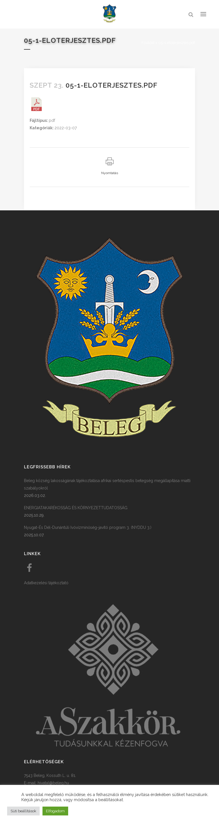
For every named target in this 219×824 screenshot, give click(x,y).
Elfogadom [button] (55, 811)
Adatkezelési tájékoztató (46, 583)
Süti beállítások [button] (23, 811)
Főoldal (148, 43)
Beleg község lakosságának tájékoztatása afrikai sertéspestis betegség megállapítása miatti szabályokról (107, 484)
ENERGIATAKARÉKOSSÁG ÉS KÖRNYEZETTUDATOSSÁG (75, 507)
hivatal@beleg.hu (53, 783)
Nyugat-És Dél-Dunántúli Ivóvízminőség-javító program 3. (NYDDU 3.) (87, 527)
